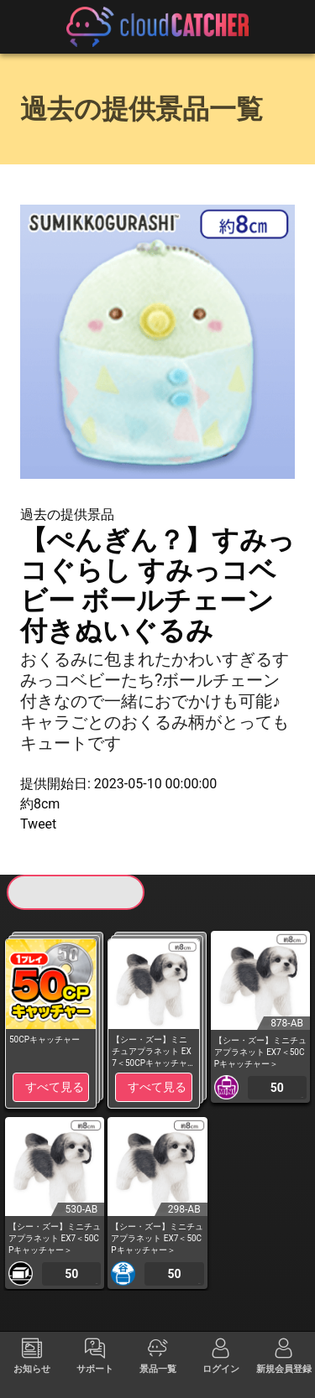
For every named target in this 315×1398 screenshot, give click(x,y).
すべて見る (54, 1087)
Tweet (38, 824)
